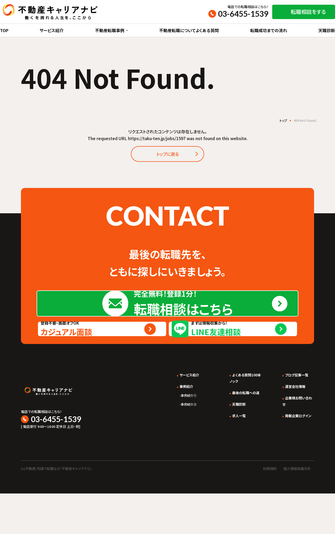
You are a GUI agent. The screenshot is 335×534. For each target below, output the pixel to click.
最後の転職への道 (236, 438)
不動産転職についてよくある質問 (189, 30)
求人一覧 (228, 461)
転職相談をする (308, 11)
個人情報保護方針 (297, 509)
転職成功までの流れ (268, 30)
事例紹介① (171, 441)
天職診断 (326, 30)
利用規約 (270, 509)
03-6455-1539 (243, 13)
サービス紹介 (52, 30)
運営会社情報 (291, 432)
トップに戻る (167, 155)
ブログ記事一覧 (292, 420)
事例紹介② (171, 449)
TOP (4, 30)
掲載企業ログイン (294, 461)
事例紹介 (168, 432)
